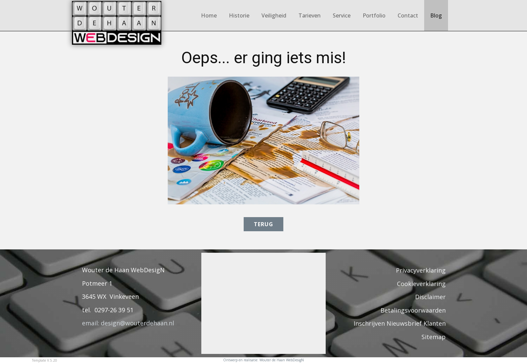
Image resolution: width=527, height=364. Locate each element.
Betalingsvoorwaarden (413, 310)
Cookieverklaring (421, 284)
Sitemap (433, 337)
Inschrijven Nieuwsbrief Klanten (400, 323)
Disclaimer (430, 297)
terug (263, 224)
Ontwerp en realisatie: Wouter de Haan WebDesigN (263, 360)
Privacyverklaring (421, 270)
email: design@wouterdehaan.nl (128, 323)
